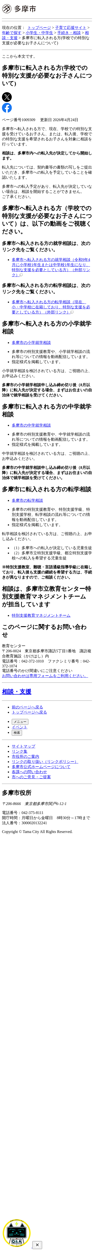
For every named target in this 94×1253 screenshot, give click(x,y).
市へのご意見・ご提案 (31, 777)
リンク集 (19, 751)
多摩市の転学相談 (27, 500)
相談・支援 (16, 692)
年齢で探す (12, 33)
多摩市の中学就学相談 (31, 425)
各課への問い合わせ (29, 772)
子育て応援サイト (70, 28)
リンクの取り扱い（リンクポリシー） (45, 762)
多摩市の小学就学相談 (31, 342)
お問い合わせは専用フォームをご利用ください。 (45, 676)
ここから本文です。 (19, 56)
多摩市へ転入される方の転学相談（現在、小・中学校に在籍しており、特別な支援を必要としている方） (51, 307)
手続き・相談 (69, 33)
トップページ (39, 28)
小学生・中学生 (39, 33)
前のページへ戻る (27, 707)
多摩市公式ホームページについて (41, 767)
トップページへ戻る (29, 712)
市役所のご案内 (25, 756)
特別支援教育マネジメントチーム (41, 615)
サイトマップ (23, 746)
